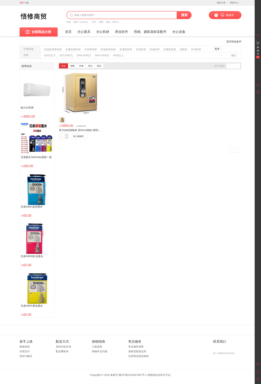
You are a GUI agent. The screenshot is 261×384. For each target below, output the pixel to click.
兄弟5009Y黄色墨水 (32, 306)
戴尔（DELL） (113, 22)
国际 (101, 22)
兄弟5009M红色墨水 (32, 256)
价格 (81, 66)
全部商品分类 (38, 32)
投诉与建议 (26, 356)
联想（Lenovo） (81, 22)
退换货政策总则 (137, 351)
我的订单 (221, 2)
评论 (90, 66)
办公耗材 (102, 32)
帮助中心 (234, 2)
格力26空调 (27, 107)
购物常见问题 (99, 351)
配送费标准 (62, 351)
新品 (99, 66)
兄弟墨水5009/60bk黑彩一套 (36, 157)
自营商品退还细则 (138, 356)
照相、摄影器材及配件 (150, 32)
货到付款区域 (63, 346)
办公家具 (83, 32)
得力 (94, 22)
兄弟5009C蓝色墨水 (32, 206)
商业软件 (121, 32)
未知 (69, 22)
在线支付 (25, 351)
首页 (68, 32)
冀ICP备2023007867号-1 (133, 374)
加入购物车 (78, 136)
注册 (26, 2)
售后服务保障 (136, 346)
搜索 (184, 15)
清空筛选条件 (233, 41)
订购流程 (97, 346)
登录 (22, 2)
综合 (63, 66)
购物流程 (25, 346)
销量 (72, 66)
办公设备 (178, 32)
